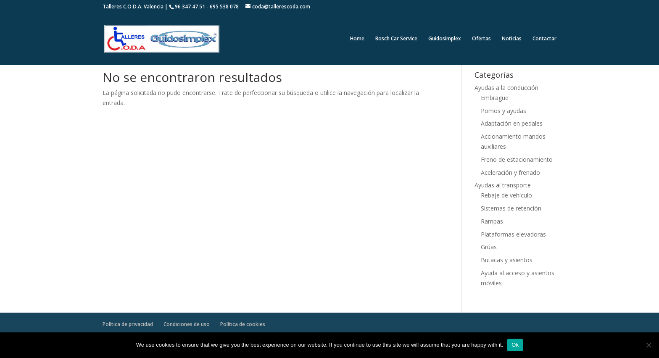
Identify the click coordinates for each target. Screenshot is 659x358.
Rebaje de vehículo (506, 195)
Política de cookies (242, 324)
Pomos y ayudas (503, 111)
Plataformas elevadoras (513, 234)
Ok (515, 345)
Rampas (492, 221)
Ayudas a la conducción (506, 88)
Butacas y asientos (506, 260)
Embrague (495, 98)
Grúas (489, 247)
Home (357, 39)
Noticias (512, 39)
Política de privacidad (128, 324)
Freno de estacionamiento (517, 159)
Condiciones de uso (186, 324)
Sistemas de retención (511, 208)
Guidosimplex (444, 39)
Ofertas (481, 39)
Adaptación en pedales (512, 123)
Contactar (544, 39)
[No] (648, 345)
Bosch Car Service (396, 39)
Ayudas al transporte (502, 185)
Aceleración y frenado (510, 172)
